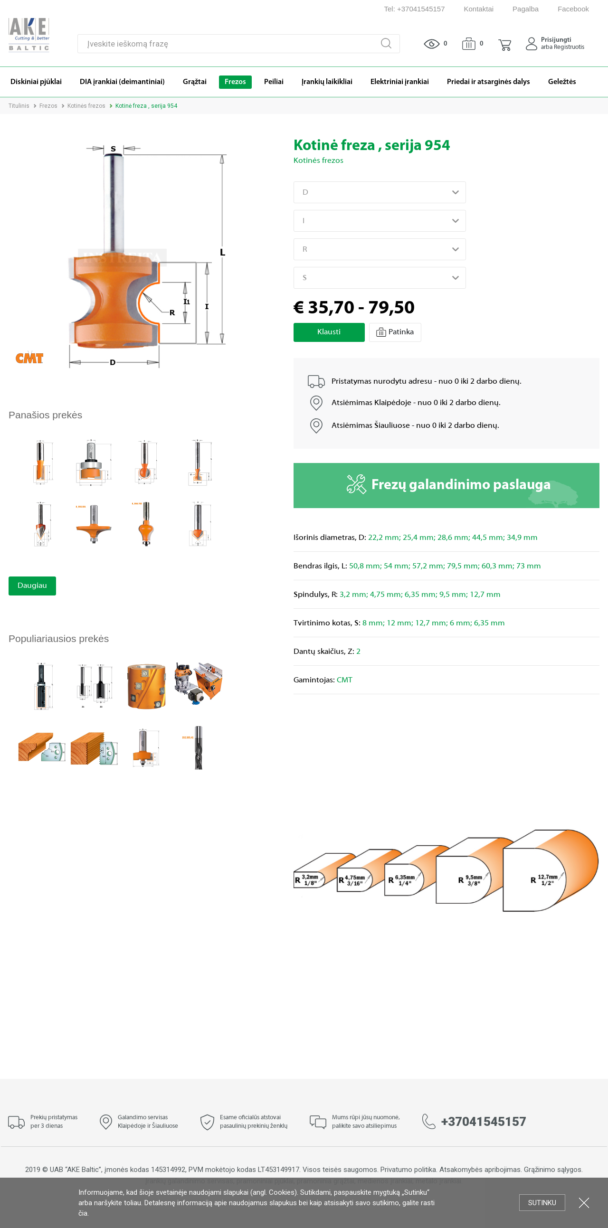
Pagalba (526, 9)
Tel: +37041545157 (414, 9)
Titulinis (19, 106)
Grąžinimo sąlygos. (553, 1169)
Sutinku (542, 1203)
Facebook (573, 9)
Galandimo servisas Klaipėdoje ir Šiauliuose (148, 1122)
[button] (505, 44)
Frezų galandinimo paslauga (449, 484)
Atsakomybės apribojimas (480, 1169)
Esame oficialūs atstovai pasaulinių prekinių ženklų (253, 1122)
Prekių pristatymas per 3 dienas (53, 1122)
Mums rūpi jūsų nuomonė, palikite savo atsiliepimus (366, 1122)
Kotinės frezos (86, 106)
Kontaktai (479, 9)
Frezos (48, 106)
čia (82, 1213)
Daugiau (32, 586)
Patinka (395, 332)
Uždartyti (584, 1203)
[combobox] (380, 192)
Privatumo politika (408, 1169)
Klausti (329, 332)
